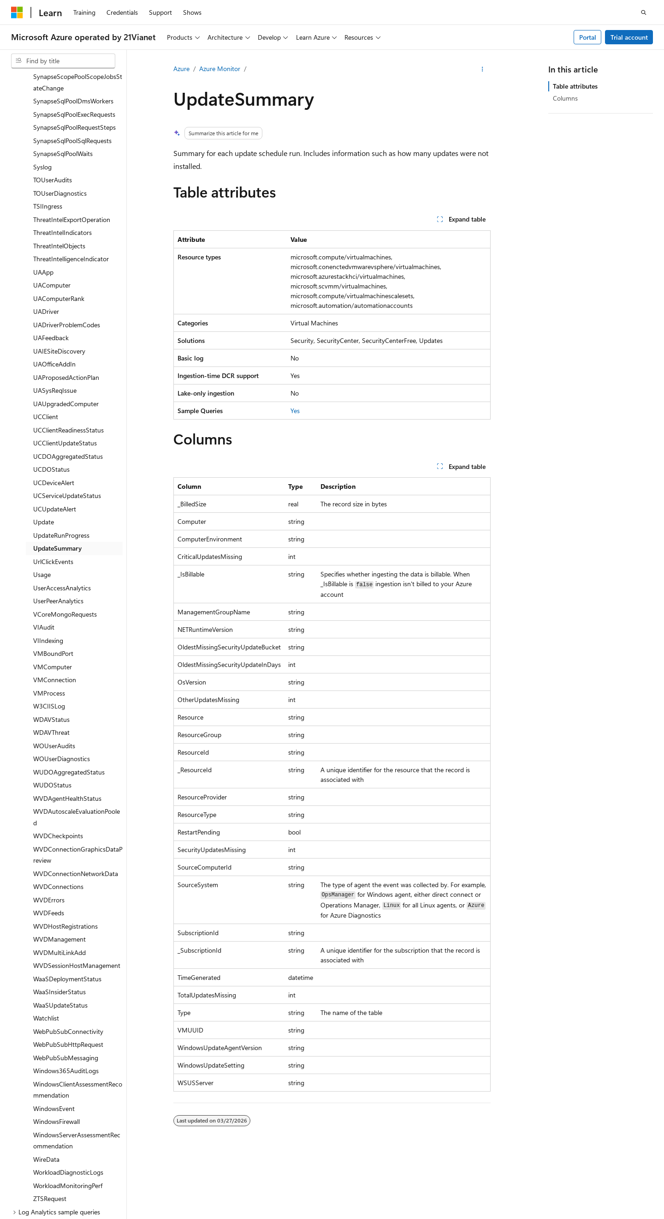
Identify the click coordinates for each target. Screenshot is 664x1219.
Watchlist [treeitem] (46, 950)
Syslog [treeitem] (42, 99)
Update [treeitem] (43, 454)
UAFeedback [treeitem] (51, 270)
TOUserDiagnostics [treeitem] (60, 125)
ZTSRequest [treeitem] (49, 1131)
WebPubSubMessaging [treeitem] (65, 990)
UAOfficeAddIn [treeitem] (54, 296)
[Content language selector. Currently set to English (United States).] (53, 1192)
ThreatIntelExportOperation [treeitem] (71, 152)
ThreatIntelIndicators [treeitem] (62, 165)
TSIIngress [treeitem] (47, 138)
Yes (295, 410)
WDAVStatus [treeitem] (51, 652)
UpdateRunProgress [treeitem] (61, 467)
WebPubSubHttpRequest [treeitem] (68, 977)
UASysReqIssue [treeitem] (55, 322)
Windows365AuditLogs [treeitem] (66, 1003)
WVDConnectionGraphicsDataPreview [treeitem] (78, 787)
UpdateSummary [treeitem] (57, 480)
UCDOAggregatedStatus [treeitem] (68, 388)
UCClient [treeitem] (45, 349)
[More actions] (482, 69)
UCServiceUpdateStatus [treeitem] (67, 428)
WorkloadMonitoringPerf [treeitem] (67, 1118)
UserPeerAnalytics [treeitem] (58, 533)
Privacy (232, 1214)
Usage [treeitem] (42, 507)
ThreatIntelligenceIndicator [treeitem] (71, 191)
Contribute (540, 1214)
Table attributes (575, 86)
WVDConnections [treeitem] (58, 819)
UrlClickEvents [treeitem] (53, 494)
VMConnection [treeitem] (54, 612)
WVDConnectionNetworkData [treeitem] (75, 806)
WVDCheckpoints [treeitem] (58, 768)
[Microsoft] (17, 12)
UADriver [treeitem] (46, 244)
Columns (565, 98)
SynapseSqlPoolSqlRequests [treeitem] (72, 73)
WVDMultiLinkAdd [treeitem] (59, 885)
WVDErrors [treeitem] (49, 832)
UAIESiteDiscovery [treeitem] (59, 283)
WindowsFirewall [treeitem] (56, 1054)
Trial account (629, 37)
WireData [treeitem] (46, 1091)
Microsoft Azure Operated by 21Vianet (314, 1214)
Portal (587, 37)
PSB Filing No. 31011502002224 (160, 1214)
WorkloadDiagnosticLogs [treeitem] (68, 1104)
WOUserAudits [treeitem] (54, 678)
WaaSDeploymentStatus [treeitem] (67, 911)
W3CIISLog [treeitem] (49, 638)
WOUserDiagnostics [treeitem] (61, 691)
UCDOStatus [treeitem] (51, 401)
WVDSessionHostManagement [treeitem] (76, 898)
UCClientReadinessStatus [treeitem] (68, 362)
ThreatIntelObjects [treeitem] (59, 178)
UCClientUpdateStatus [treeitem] (65, 375)
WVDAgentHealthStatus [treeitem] (67, 731)
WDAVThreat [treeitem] (51, 665)
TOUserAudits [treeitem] (52, 112)
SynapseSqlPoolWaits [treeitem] (63, 86)
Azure (181, 68)
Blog (500, 1214)
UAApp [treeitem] (43, 204)
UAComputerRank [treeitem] (58, 231)
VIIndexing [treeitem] (48, 573)
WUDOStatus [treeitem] (52, 717)
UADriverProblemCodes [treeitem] (66, 257)
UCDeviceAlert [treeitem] (53, 415)
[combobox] (63, 61)
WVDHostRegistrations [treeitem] (65, 858)
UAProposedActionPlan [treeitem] (66, 310)
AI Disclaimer (404, 1214)
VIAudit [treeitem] (43, 559)
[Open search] (643, 12)
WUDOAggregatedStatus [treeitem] (69, 704)
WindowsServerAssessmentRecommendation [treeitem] (76, 1073)
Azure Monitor (219, 68)
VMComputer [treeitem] (52, 599)
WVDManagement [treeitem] (59, 871)
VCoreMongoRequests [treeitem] (65, 546)
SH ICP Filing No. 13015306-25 (54, 1214)
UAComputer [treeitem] (52, 217)
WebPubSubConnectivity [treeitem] (68, 964)
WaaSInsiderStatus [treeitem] (59, 924)
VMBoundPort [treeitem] (53, 586)
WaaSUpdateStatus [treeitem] (60, 937)
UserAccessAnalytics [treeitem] (62, 520)
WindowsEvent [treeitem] (54, 1041)
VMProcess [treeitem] (49, 625)
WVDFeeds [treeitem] (48, 845)
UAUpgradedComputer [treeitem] (66, 336)
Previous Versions (458, 1214)
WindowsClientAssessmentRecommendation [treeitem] (77, 1022)
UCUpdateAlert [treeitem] (54, 441)
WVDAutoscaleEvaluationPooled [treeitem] (76, 749)
